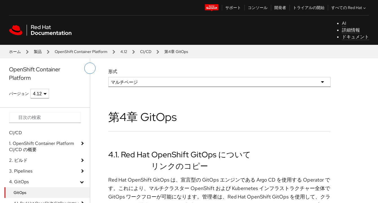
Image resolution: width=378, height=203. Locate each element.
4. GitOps (19, 182)
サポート (233, 7)
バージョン (19, 93)
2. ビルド (18, 160)
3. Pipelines (20, 171)
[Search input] (45, 117)
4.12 (123, 51)
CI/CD (145, 51)
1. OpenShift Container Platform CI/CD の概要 (41, 146)
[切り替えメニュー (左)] (90, 68)
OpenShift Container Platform (81, 51)
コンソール (258, 7)
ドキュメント (355, 37)
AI (344, 23)
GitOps (20, 192)
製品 (38, 51)
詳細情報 (351, 30)
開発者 (280, 7)
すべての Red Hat (349, 7)
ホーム (15, 51)
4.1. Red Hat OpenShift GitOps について (179, 154)
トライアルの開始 (308, 7)
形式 (112, 71)
